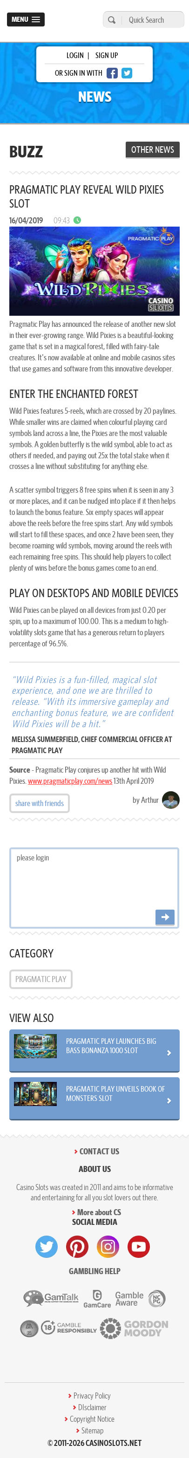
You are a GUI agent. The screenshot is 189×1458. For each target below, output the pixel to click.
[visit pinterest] (77, 1247)
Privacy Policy (92, 1395)
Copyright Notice (92, 1419)
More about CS (99, 1212)
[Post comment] (165, 918)
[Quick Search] (150, 20)
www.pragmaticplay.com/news (70, 781)
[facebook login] (112, 73)
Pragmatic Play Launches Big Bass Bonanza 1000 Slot (111, 1045)
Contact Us (99, 1151)
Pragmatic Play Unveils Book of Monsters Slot (115, 1093)
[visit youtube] (139, 1247)
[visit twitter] (46, 1247)
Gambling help (95, 1271)
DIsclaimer (92, 1407)
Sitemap (92, 1430)
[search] (110, 20)
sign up (106, 55)
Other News (152, 149)
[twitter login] (127, 73)
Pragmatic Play (41, 979)
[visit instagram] (108, 1247)
